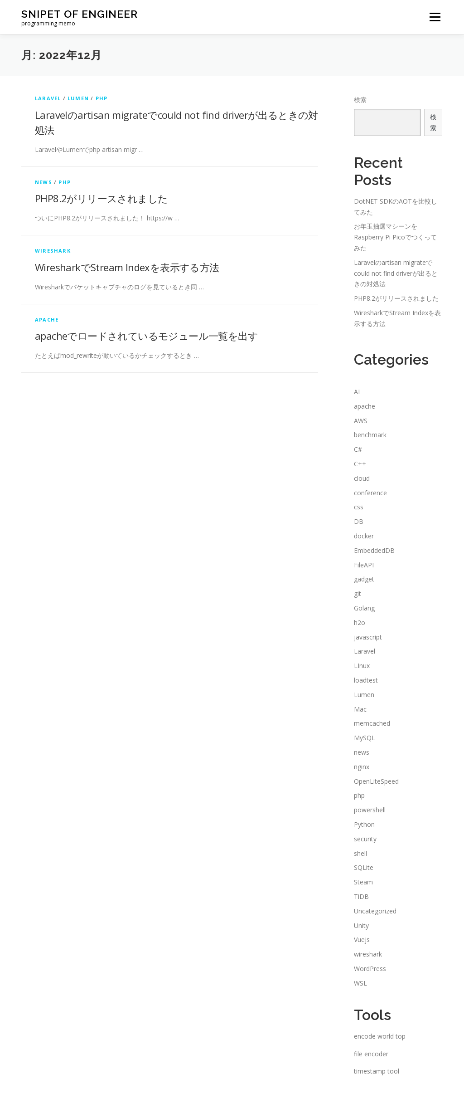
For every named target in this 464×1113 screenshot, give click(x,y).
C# (358, 449)
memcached (372, 723)
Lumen (78, 98)
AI (357, 391)
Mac (360, 709)
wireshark (53, 250)
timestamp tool (376, 1071)
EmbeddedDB (374, 550)
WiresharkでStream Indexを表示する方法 (127, 267)
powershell (370, 809)
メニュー (435, 17)
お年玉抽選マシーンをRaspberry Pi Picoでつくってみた (395, 237)
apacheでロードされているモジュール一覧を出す (146, 335)
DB (358, 521)
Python (364, 824)
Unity (361, 925)
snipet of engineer (79, 14)
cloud (362, 478)
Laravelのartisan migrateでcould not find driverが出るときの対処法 (396, 273)
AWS (360, 420)
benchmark (370, 434)
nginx (361, 766)
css (358, 507)
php (102, 98)
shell (360, 853)
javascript (368, 637)
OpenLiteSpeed (376, 781)
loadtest (366, 680)
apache (46, 319)
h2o (359, 622)
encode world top (380, 1036)
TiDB (361, 896)
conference (370, 492)
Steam (363, 882)
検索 (360, 99)
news (43, 182)
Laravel (48, 98)
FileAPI (364, 565)
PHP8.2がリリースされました (101, 198)
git (357, 593)
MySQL (364, 737)
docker (364, 536)
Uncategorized (375, 911)
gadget (364, 579)
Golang (364, 608)
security (365, 839)
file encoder (371, 1054)
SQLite (363, 867)
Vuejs (362, 939)
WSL (360, 983)
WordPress (370, 968)
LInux (362, 665)
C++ (360, 463)
